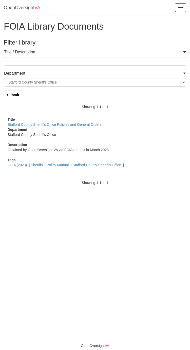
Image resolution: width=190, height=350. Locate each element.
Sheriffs (37, 165)
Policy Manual (58, 165)
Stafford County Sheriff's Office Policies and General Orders (55, 124)
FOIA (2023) (18, 165)
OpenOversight (22, 7)
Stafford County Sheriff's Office (97, 165)
